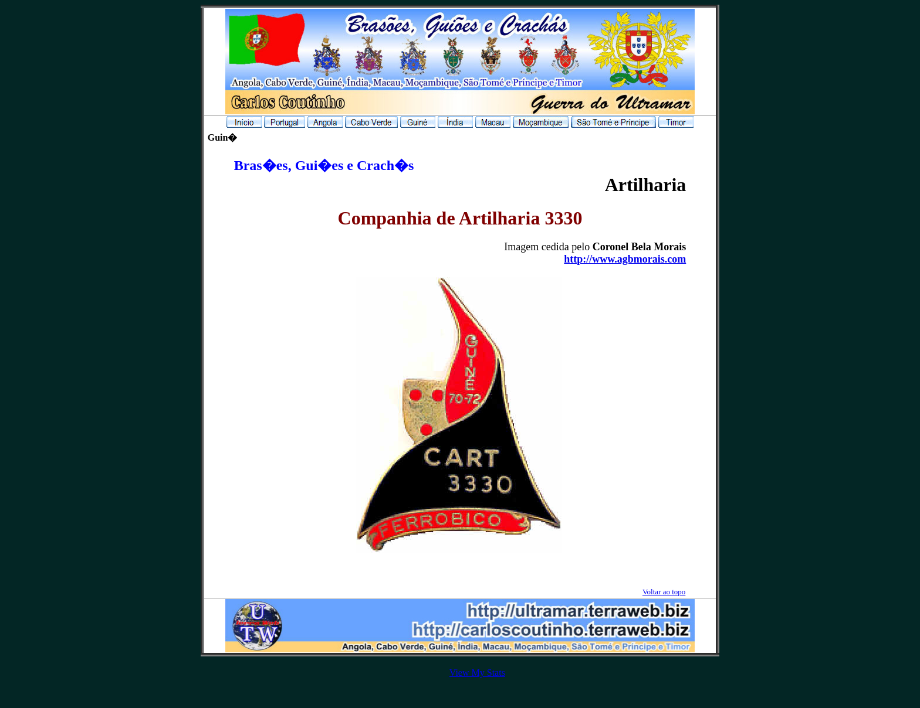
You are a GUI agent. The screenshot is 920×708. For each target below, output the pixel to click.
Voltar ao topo (663, 591)
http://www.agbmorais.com (625, 259)
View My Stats (477, 673)
